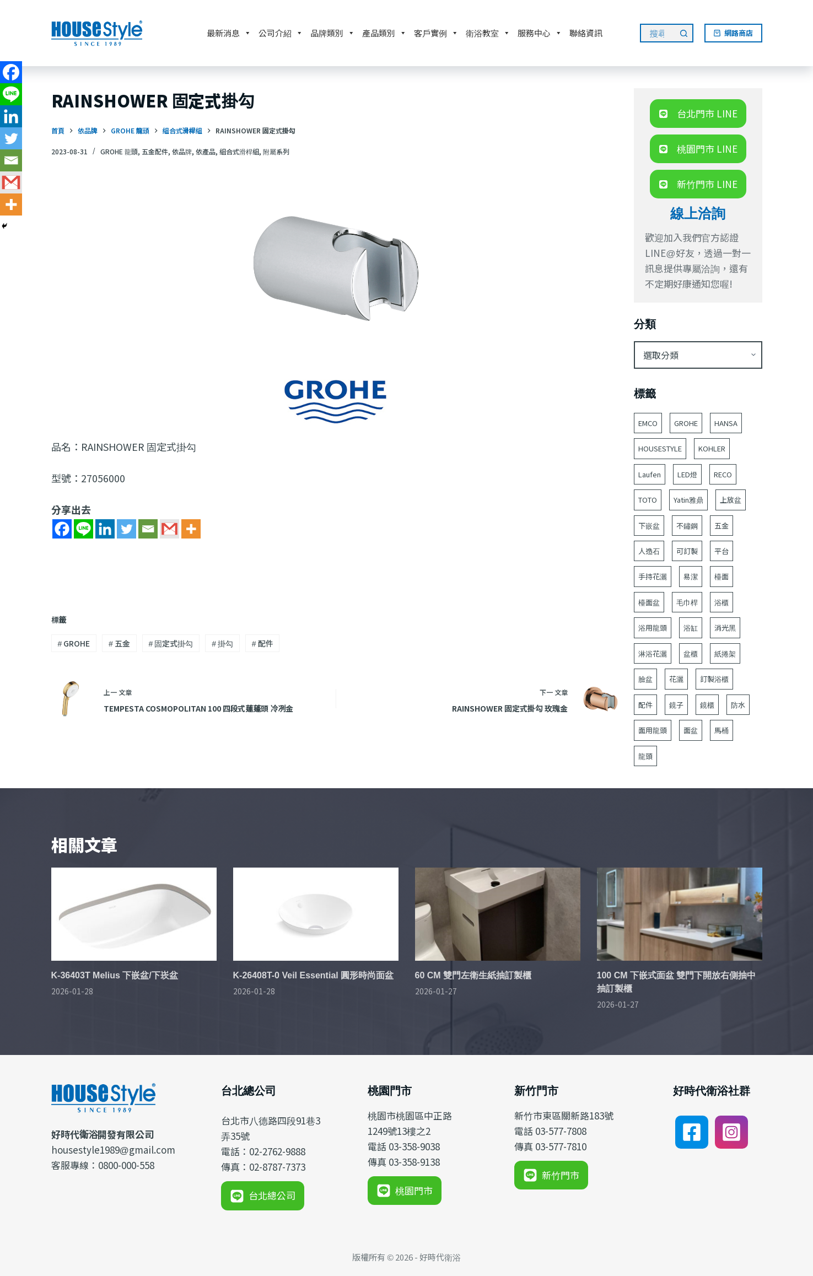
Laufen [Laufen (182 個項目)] (649, 474)
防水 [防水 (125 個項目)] (738, 704)
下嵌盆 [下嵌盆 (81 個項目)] (649, 525)
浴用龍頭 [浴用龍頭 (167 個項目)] (652, 627)
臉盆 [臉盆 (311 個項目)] (645, 679)
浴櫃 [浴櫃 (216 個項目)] (721, 602)
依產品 (206, 151)
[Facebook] (62, 529)
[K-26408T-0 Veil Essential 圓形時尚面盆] (316, 914)
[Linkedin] (105, 529)
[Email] (148, 529)
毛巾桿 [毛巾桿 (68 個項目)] (687, 602)
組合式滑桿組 (239, 151)
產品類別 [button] (384, 33)
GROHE (73, 643)
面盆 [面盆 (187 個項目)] (690, 730)
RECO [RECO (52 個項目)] (723, 474)
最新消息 (229, 33)
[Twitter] (126, 529)
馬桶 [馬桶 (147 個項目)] (721, 730)
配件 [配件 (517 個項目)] (645, 704)
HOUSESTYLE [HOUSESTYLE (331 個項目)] (660, 448)
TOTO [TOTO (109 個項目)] (647, 499)
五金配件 (155, 151)
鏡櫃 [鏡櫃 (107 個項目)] (707, 704)
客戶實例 (436, 33)
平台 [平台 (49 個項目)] (721, 551)
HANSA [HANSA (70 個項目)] (725, 423)
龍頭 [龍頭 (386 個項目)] (645, 756)
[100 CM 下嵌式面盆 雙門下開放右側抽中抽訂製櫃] (679, 914)
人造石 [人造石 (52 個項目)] (649, 551)
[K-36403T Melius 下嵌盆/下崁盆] (134, 914)
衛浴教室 (488, 33)
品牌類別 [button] (332, 33)
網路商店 (733, 33)
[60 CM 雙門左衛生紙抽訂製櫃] (497, 914)
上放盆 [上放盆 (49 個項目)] (730, 499)
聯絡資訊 (585, 33)
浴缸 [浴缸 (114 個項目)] (690, 627)
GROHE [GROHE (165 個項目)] (686, 423)
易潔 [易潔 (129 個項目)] (690, 576)
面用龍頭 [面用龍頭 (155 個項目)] (652, 730)
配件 (262, 643)
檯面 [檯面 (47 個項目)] (721, 576)
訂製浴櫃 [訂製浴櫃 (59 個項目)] (714, 679)
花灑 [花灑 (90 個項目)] (676, 679)
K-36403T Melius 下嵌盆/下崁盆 (114, 975)
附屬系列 (276, 151)
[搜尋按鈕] (684, 33)
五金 (119, 643)
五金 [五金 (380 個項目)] (721, 525)
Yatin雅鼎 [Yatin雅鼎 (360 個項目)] (688, 499)
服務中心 (540, 33)
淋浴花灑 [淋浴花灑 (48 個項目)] (652, 653)
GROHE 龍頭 (119, 151)
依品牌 (182, 151)
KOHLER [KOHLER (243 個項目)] (711, 448)
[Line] (83, 529)
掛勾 (222, 643)
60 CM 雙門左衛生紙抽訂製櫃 (473, 975)
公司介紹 (281, 33)
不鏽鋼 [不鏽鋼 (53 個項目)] (687, 525)
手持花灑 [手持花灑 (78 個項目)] (652, 576)
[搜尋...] (657, 33)
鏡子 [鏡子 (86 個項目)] (676, 704)
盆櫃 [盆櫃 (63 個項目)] (690, 653)
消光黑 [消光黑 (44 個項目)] (725, 627)
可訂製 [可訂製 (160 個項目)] (687, 551)
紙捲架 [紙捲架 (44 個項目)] (725, 653)
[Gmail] (169, 529)
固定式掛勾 (171, 643)
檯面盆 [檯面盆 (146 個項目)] (649, 602)
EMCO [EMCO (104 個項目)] (648, 423)
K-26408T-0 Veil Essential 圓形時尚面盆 (313, 975)
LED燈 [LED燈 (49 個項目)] (687, 474)
